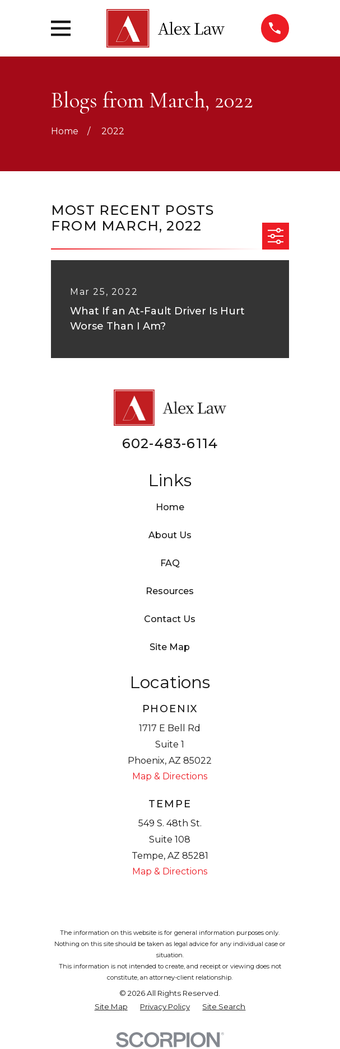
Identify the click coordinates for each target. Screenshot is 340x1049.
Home (170, 507)
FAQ (170, 563)
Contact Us (169, 619)
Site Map (170, 647)
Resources (170, 591)
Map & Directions (169, 776)
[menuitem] (111, 1007)
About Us (170, 535)
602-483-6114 (170, 443)
